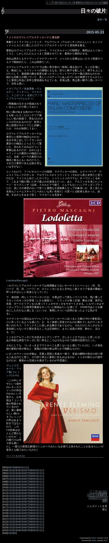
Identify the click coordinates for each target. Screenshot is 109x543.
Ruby (94, 540)
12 (27, 467)
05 (21, 470)
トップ (49, 2)
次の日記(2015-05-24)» (91, 2)
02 (12, 470)
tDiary (93, 538)
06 (9, 467)
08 (15, 467)
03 (15, 470)
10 (21, 467)
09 (18, 467)
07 (12, 467)
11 (24, 467)
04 (18, 470)
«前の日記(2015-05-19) (64, 2)
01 (9, 470)
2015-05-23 (95, 32)
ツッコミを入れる (15, 456)
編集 (105, 2)
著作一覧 (102, 19)
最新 (78, 2)
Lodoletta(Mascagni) (16, 280)
